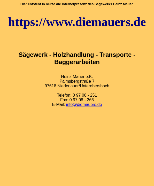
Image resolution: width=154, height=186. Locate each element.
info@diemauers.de (84, 104)
